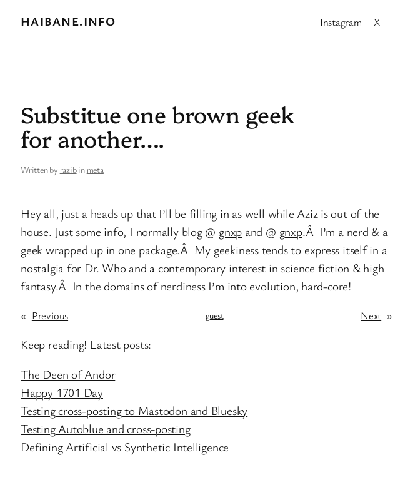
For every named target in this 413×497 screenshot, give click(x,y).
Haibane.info (68, 21)
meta (95, 169)
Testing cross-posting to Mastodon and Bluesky (134, 410)
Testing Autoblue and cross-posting (106, 429)
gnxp (230, 231)
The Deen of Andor (68, 374)
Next (371, 315)
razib (68, 169)
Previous (50, 315)
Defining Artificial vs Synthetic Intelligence (125, 447)
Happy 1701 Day (62, 392)
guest (215, 315)
